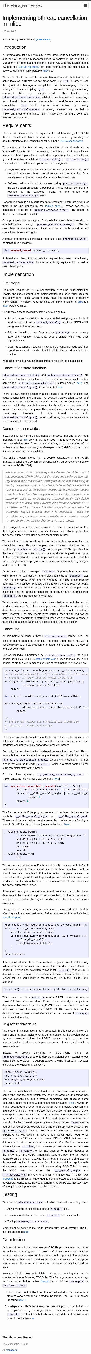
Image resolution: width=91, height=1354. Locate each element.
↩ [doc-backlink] (26, 1289)
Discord (45, 1270)
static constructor (46, 653)
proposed (7, 1169)
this (25, 435)
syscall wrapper (11, 910)
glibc (80, 298)
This (71, 1094)
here (79, 379)
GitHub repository (28, 66)
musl (5, 302)
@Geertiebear (42, 39)
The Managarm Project (22, 5)
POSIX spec (52, 204)
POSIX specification (71, 139)
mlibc (46, 70)
